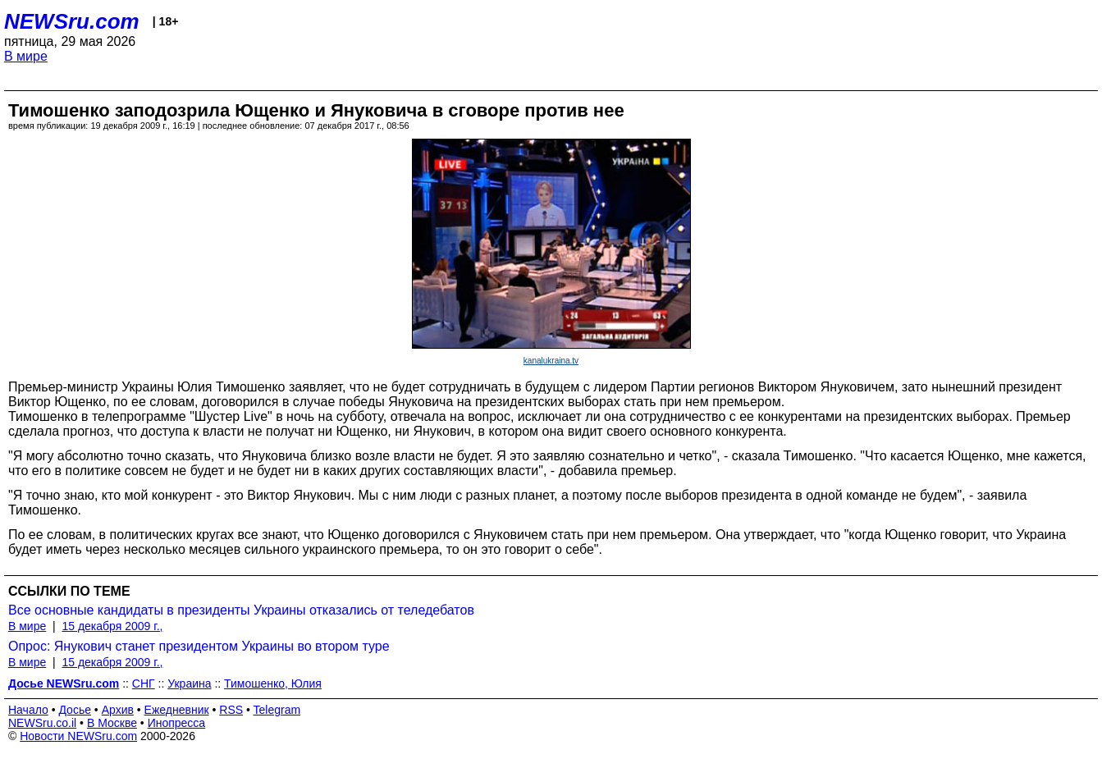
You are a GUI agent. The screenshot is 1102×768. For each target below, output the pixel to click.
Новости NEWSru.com (78, 736)
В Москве (112, 722)
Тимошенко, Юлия (273, 683)
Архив (118, 709)
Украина (189, 683)
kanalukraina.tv (551, 360)
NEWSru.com (71, 21)
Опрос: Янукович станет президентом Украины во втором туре (199, 646)
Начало (28, 709)
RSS (231, 709)
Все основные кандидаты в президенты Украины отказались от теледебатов (241, 610)
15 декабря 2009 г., (112, 626)
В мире (26, 56)
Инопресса (177, 722)
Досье (74, 709)
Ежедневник (176, 709)
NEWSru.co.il (42, 722)
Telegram (277, 709)
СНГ (143, 683)
